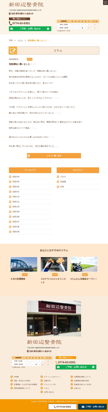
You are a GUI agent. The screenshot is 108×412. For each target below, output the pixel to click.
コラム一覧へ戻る (54, 156)
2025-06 (15, 227)
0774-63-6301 (21, 23)
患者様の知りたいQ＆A (82, 384)
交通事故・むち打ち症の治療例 (25, 384)
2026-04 (15, 177)
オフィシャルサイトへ (52, 377)
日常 (62, 187)
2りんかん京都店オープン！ (84, 279)
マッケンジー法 (50, 384)
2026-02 (15, 187)
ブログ (63, 177)
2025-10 (15, 207)
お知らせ (77, 388)
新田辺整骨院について (22, 388)
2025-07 (15, 222)
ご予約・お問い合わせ (30, 28)
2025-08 (15, 217)
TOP (11, 40)
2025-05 (15, 232)
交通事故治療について (82, 377)
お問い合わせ (49, 392)
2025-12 (15, 197)
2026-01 (15, 192)
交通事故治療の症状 (81, 381)
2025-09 (15, 212)
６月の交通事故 (17, 279)
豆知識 (63, 182)
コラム (20, 40)
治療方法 (47, 381)
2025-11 (15, 202)
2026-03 (15, 182)
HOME (16, 377)
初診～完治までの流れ (22, 381)
